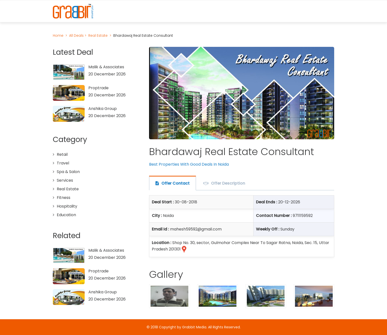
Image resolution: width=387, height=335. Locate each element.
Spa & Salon (68, 172)
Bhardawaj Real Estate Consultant (143, 35)
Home (58, 35)
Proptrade (98, 88)
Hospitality (67, 206)
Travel (63, 163)
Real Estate (98, 35)
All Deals (77, 35)
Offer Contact (175, 183)
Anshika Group (102, 108)
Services (65, 180)
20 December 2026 (107, 74)
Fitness (63, 197)
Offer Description (228, 183)
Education (66, 215)
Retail (62, 154)
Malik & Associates (106, 67)
